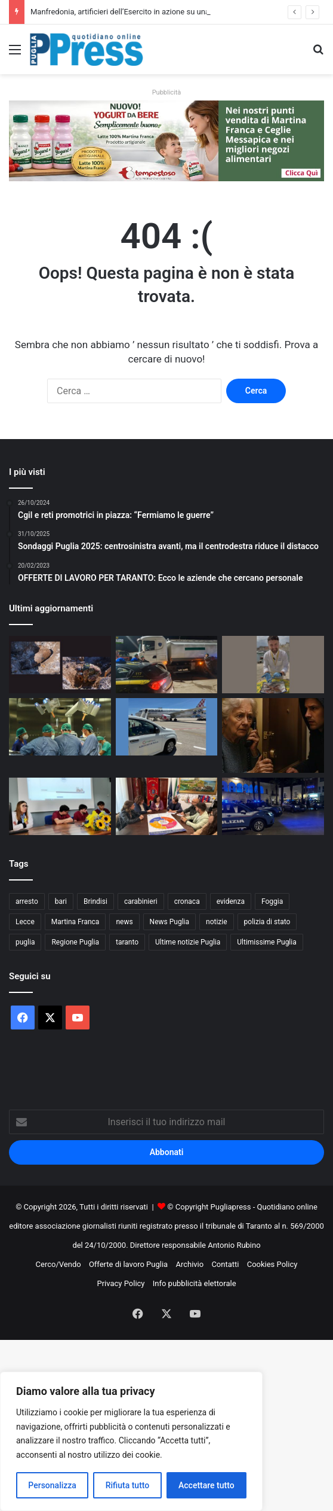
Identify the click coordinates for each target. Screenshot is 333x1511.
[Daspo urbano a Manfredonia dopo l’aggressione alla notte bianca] (273, 806)
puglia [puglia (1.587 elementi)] (25, 942)
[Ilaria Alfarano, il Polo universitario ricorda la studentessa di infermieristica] (60, 806)
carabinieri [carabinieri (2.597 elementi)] (141, 901)
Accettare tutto (206, 1485)
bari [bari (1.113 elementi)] (61, 901)
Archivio (189, 1264)
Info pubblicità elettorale (194, 1283)
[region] (131, 1441)
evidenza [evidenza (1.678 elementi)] (231, 901)
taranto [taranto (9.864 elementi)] (127, 942)
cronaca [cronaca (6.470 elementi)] (187, 901)
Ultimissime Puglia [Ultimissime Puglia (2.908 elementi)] (266, 942)
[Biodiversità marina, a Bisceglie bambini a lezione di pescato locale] (273, 664)
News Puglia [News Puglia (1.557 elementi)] (169, 922)
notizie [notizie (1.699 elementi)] (216, 922)
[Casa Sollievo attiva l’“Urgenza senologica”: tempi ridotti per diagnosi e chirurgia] (60, 727)
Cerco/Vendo (58, 1264)
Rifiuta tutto (128, 1485)
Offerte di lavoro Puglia (128, 1264)
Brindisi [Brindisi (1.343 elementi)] (95, 901)
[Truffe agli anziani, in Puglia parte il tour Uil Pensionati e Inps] (273, 735)
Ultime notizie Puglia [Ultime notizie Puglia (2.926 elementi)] (187, 942)
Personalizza (52, 1485)
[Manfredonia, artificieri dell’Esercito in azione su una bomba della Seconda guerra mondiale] (60, 664)
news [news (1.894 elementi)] (124, 922)
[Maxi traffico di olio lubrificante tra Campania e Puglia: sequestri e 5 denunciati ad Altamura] (167, 664)
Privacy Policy (120, 1283)
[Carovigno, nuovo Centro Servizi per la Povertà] (167, 806)
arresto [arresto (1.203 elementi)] (27, 901)
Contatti (225, 1264)
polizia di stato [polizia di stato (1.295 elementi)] (267, 922)
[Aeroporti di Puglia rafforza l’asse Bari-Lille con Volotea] (167, 727)
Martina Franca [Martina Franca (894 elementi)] (75, 922)
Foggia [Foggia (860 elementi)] (272, 901)
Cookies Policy (272, 1264)
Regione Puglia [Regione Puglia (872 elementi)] (75, 942)
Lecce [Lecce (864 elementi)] (25, 922)
